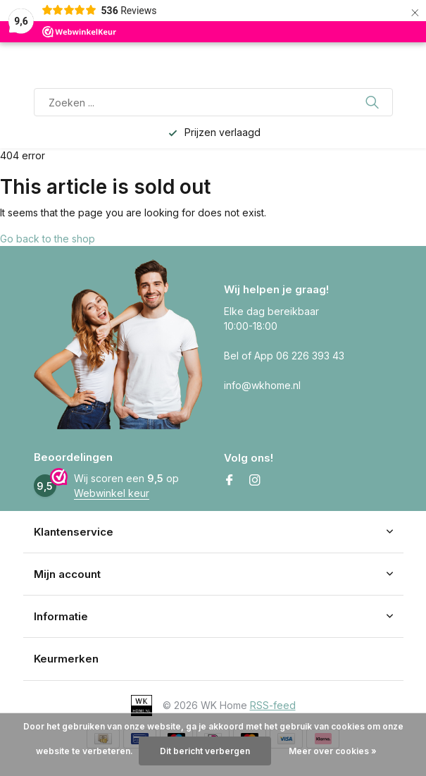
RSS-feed (273, 705)
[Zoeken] (213, 102)
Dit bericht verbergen (205, 751)
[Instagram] (255, 480)
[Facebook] (229, 480)
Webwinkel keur (111, 493)
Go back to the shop (47, 239)
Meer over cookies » (333, 751)
